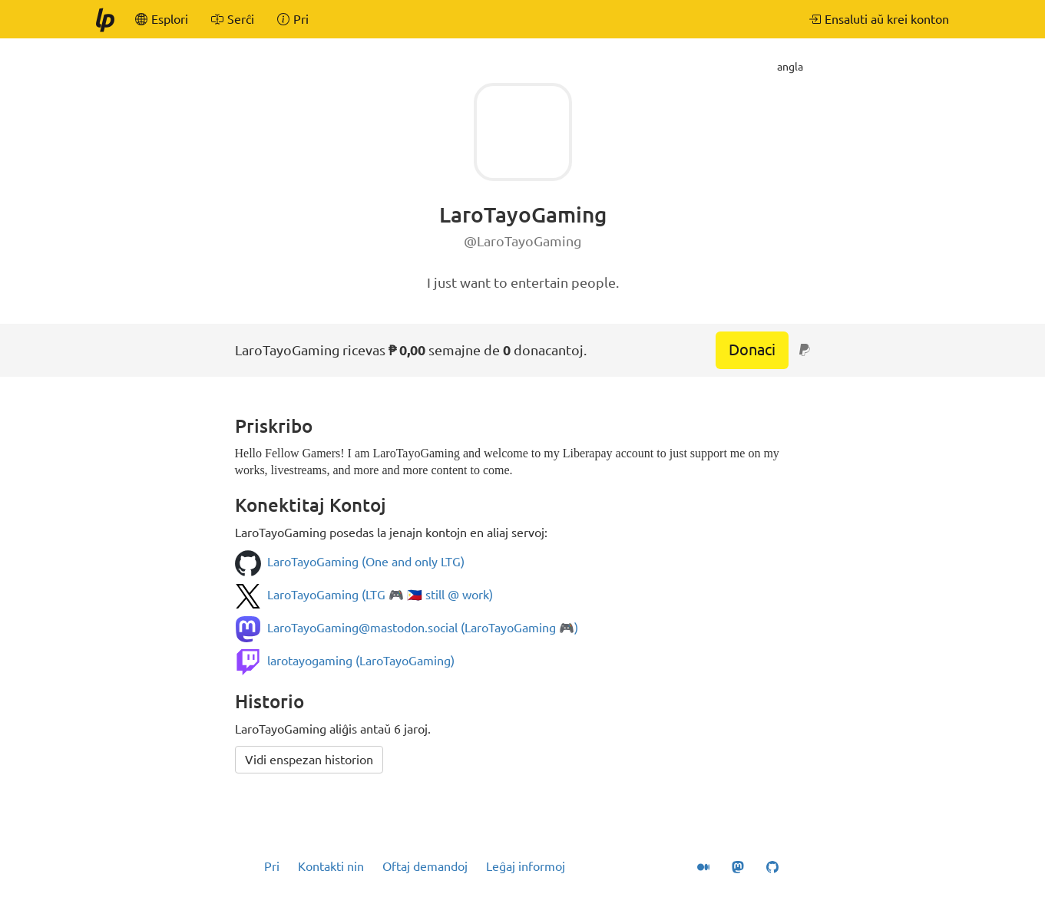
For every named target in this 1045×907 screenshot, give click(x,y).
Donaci (752, 349)
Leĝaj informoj (525, 866)
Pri (271, 866)
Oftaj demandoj (425, 866)
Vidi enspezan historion (309, 760)
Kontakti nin (331, 866)
